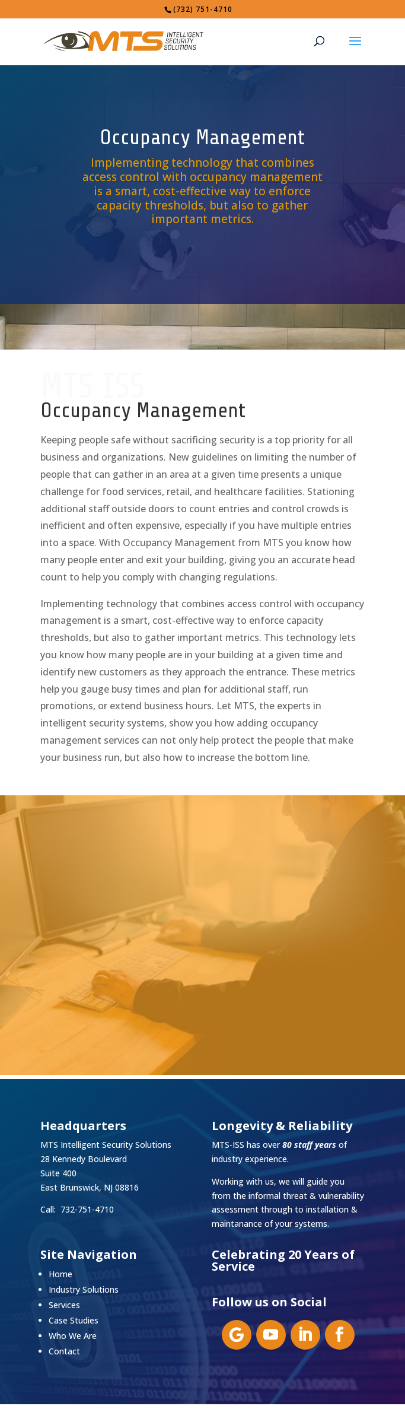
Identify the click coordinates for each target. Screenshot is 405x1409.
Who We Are (73, 1335)
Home (60, 1274)
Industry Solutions (84, 1289)
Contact (64, 1351)
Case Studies (73, 1320)
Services (64, 1304)
